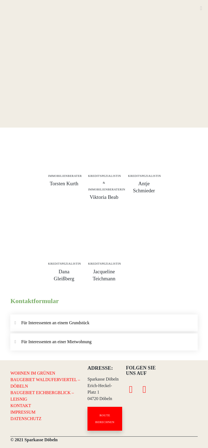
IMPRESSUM (22, 412)
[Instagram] (144, 389)
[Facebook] (131, 389)
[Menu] (199, 8)
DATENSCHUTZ (25, 418)
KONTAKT (20, 405)
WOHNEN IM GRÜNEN (32, 373)
